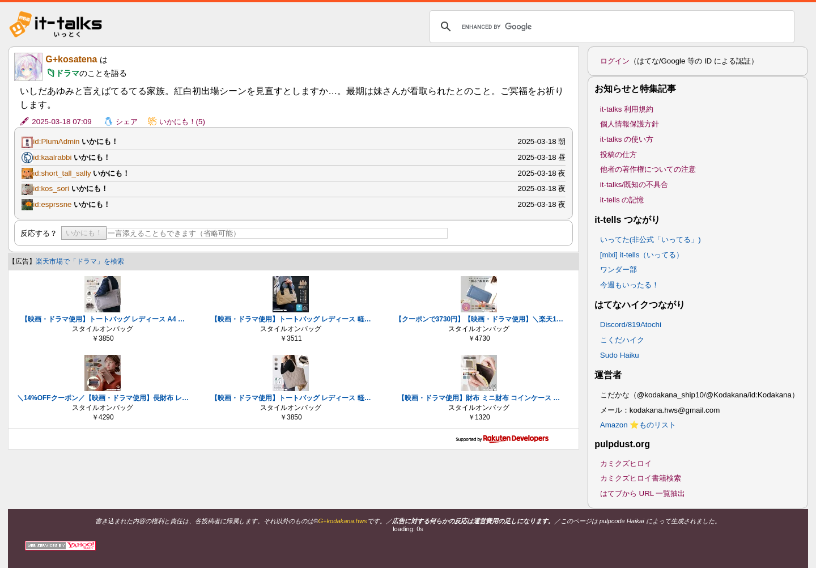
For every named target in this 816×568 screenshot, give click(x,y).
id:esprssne (52, 204)
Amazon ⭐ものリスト (638, 425)
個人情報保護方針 (629, 124)
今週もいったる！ (629, 285)
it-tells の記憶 (622, 200)
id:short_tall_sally (62, 173)
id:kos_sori (51, 188)
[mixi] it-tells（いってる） (642, 255)
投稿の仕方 (618, 154)
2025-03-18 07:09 (61, 121)
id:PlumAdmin (56, 141)
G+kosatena (71, 59)
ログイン (615, 61)
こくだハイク (622, 340)
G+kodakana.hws (342, 521)
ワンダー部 (618, 269)
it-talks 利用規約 (626, 109)
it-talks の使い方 (626, 139)
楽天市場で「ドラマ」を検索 (80, 261)
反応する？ (38, 233)
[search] (610, 26)
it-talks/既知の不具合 (634, 184)
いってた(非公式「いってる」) (650, 239)
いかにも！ (84, 232)
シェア (127, 121)
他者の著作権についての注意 (648, 169)
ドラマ (67, 73)
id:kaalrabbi (52, 157)
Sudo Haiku (619, 355)
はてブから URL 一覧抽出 (643, 493)
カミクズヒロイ (626, 463)
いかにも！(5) (182, 121)
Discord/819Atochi (630, 324)
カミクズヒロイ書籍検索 (640, 478)
